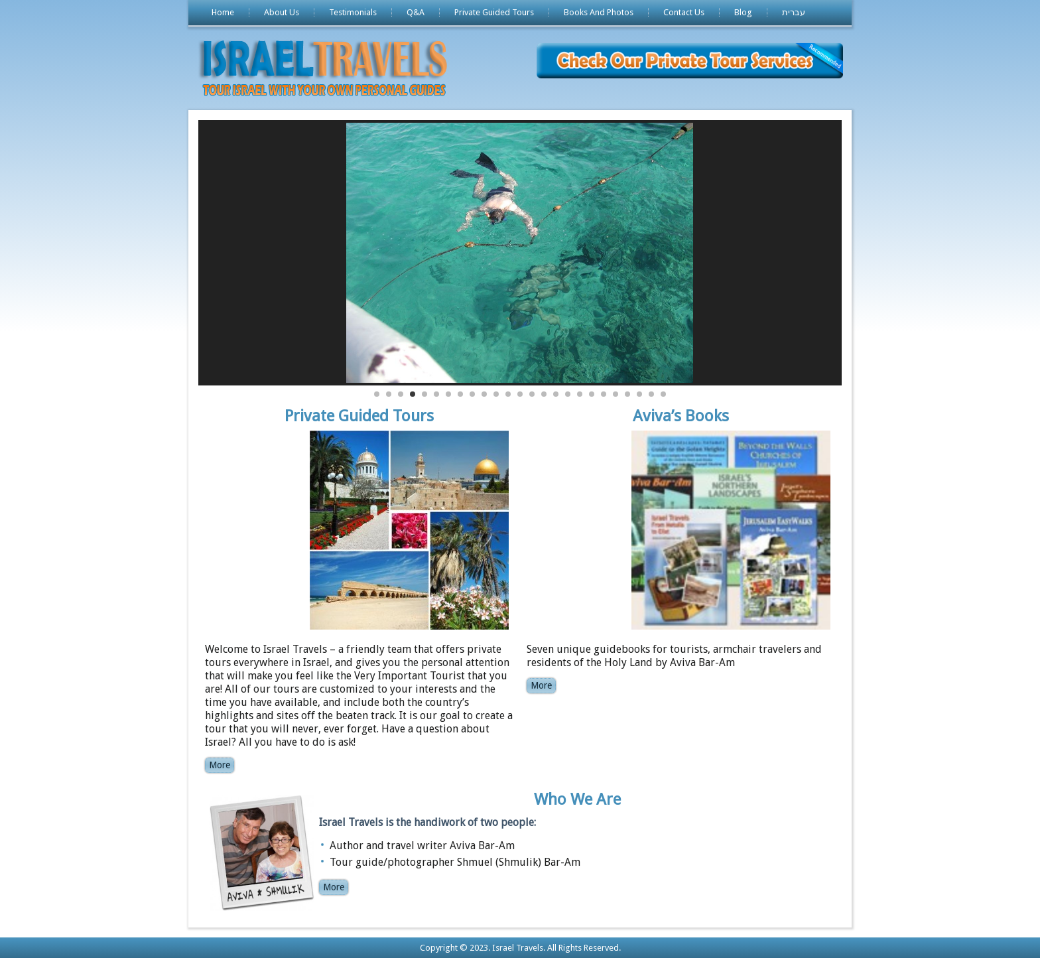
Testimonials (353, 12)
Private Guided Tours (494, 12)
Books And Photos (598, 12)
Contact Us (683, 12)
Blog (743, 12)
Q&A (415, 12)
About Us (281, 12)
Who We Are (577, 799)
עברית (793, 12)
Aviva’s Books (681, 416)
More (219, 765)
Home (223, 12)
